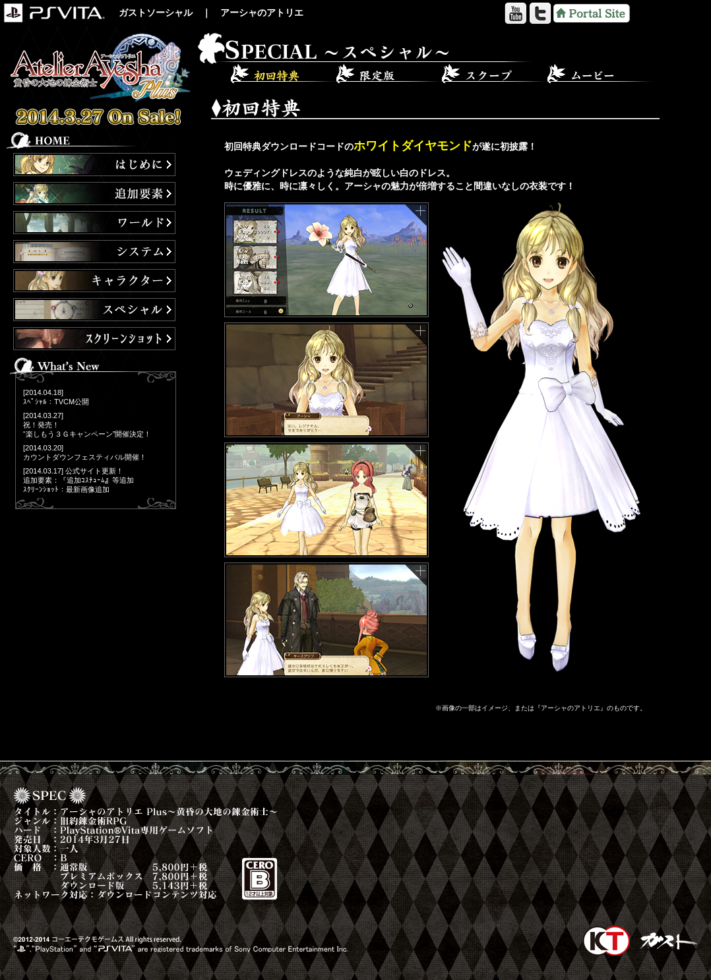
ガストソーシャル (156, 12)
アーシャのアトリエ (261, 12)
